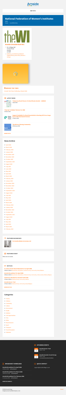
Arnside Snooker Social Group (47, 355)
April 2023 (8, 224)
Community (34, 270)
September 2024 (10, 190)
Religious (42, 270)
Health (7, 310)
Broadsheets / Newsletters (17, 270)
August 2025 (9, 164)
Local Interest (15, 54)
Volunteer (8, 332)
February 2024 (9, 205)
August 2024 (9, 193)
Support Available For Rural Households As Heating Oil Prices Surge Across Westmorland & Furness (31, 116)
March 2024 (9, 202)
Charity (8, 298)
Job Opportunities (10, 315)
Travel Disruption (10, 330)
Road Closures (9, 322)
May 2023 (8, 222)
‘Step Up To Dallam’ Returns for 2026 (14, 110)
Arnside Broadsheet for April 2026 (12, 367)
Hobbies (9, 54)
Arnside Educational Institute (47, 358)
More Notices (8, 287)
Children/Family (27, 270)
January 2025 (9, 181)
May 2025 (8, 171)
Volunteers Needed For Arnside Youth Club (16, 277)
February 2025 (9, 178)
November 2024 (10, 186)
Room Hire (17, 55)
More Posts (7, 133)
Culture (38, 274)
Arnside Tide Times (12, 88)
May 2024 (8, 198)
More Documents (7, 381)
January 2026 (9, 152)
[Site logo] (33, 6)
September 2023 (10, 214)
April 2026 (8, 145)
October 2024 (9, 188)
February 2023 (9, 229)
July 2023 (8, 219)
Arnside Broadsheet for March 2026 (12, 372)
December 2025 (10, 154)
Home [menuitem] (61, 389)
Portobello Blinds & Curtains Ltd (21, 241)
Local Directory (14, 23)
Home (6, 23)
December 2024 (10, 183)
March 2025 (9, 176)
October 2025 (9, 159)
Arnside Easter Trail (9, 282)
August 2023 (9, 217)
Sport (7, 325)
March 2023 (9, 226)
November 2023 (10, 210)
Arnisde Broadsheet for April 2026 (13, 273)
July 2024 (8, 195)
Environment (9, 308)
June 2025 (8, 169)
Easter (38, 270)
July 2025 (8, 166)
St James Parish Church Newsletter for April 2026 (18, 268)
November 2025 (10, 157)
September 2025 (10, 161)
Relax (7, 320)
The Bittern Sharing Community (21, 124)
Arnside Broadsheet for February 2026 (13, 376)
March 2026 (9, 147)
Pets (7, 318)
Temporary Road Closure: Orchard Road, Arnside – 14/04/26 (29, 101)
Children (8, 301)
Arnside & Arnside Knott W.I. (15, 44)
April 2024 (8, 200)
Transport (8, 327)
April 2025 (8, 173)
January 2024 (9, 207)
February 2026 (9, 149)
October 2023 (9, 212)
